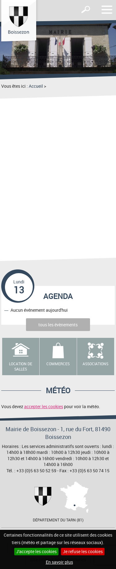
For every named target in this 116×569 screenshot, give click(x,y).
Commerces (58, 363)
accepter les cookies (43, 406)
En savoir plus (59, 562)
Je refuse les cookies (83, 551)
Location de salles (20, 366)
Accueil (36, 86)
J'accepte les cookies (36, 551)
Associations (95, 363)
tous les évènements (58, 325)
